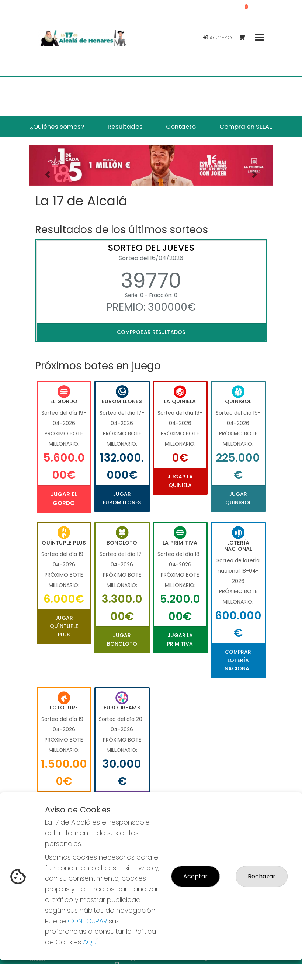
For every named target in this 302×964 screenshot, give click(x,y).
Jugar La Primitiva (180, 639)
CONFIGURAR (87, 921)
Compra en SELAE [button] (245, 126)
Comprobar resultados (151, 332)
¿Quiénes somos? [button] (57, 126)
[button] (47, 174)
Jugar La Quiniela (180, 480)
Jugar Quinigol (238, 498)
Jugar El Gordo (64, 498)
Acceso (217, 37)
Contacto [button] (181, 126)
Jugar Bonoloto (122, 639)
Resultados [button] (125, 126)
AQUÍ (90, 942)
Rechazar (261, 876)
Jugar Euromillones (122, 498)
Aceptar (195, 876)
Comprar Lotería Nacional (238, 660)
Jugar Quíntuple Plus (64, 626)
